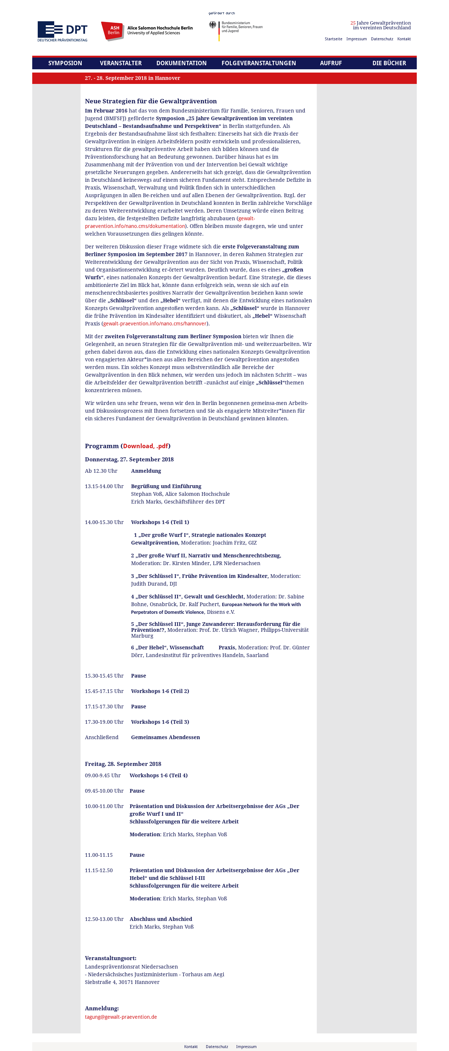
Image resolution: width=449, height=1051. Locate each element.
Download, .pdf (145, 446)
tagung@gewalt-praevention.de (121, 1017)
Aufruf (331, 63)
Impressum (356, 39)
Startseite (333, 39)
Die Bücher (389, 63)
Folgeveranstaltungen (259, 63)
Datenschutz (382, 39)
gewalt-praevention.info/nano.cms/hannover (155, 324)
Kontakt (404, 39)
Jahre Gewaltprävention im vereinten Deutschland (380, 25)
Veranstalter (121, 63)
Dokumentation (181, 63)
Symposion (65, 63)
